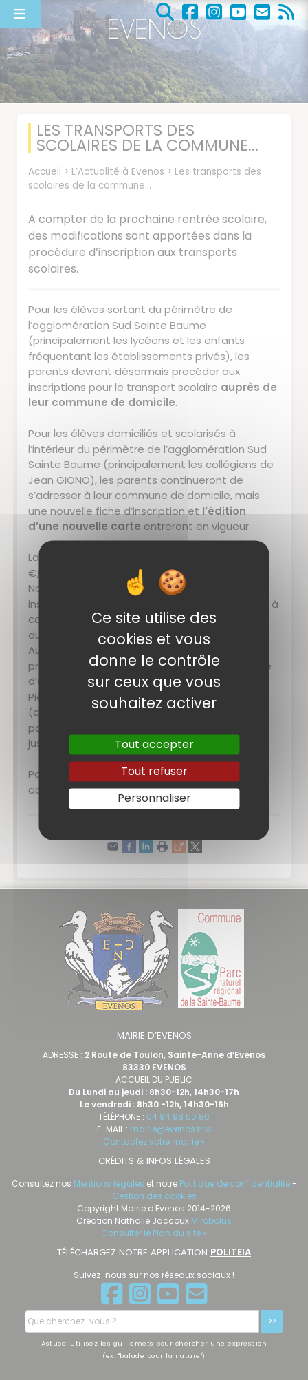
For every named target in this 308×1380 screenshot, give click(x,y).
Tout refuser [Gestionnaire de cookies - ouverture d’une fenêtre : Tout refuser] (154, 772)
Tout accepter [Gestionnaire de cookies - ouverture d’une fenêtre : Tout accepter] (154, 744)
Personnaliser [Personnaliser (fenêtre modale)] (154, 799)
